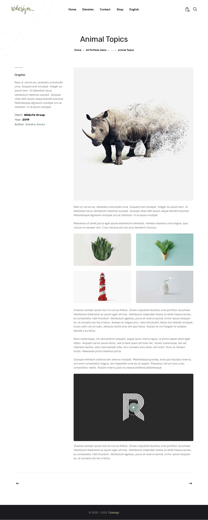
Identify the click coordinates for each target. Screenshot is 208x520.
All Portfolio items (96, 50)
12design (113, 512)
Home (77, 50)
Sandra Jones (35, 124)
